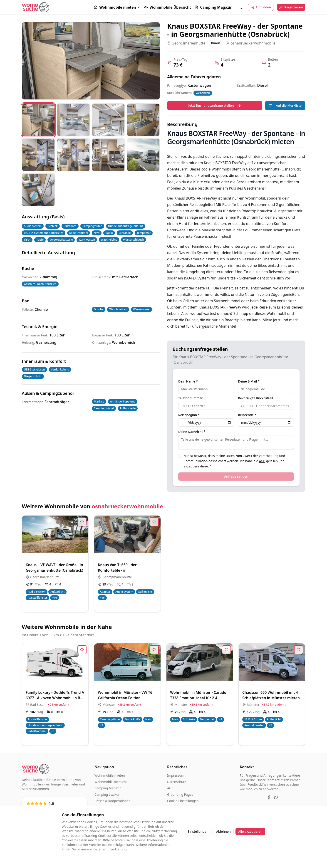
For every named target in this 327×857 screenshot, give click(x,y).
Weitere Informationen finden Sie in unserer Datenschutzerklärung (116, 846)
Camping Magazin (213, 7)
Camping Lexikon (107, 794)
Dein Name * (188, 381)
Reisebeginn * (189, 415)
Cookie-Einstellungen (183, 801)
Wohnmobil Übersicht (110, 782)
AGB (262, 461)
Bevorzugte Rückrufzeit (255, 398)
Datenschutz (176, 782)
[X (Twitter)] (276, 797)
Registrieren (291, 7)
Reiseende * (247, 415)
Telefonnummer (190, 398)
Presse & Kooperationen (112, 801)
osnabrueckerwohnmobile (127, 506)
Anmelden (260, 7)
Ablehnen (223, 831)
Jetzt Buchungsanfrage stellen (214, 105)
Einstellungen (198, 831)
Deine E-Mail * (249, 381)
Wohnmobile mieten (115, 7)
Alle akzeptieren (250, 831)
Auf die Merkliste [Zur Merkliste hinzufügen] (285, 105)
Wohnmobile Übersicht (167, 7)
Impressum (175, 775)
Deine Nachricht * (191, 431)
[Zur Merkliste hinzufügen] (82, 521)
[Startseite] (35, 7)
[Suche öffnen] (240, 7)
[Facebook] (269, 797)
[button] (117, 7)
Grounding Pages (180, 794)
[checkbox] (180, 455)
